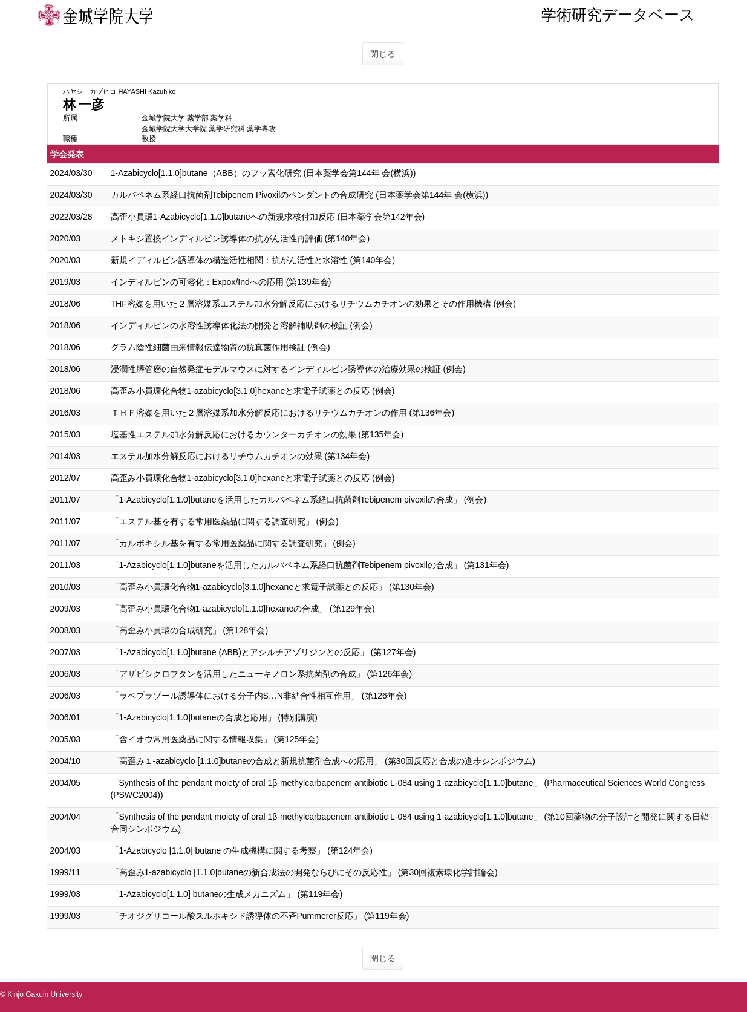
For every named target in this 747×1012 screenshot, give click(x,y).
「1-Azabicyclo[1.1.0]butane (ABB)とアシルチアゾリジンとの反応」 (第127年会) (263, 652)
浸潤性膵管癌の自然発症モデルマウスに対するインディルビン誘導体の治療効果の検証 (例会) (288, 369)
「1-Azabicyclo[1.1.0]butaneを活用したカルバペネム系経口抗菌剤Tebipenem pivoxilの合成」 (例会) (299, 499)
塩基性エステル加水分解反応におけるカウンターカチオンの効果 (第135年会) (257, 434)
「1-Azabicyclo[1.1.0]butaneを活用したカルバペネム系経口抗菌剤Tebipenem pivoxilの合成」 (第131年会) (310, 565)
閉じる (383, 54)
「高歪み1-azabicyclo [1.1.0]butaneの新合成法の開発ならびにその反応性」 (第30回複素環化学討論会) (304, 872)
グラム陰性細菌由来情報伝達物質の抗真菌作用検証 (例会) (220, 347)
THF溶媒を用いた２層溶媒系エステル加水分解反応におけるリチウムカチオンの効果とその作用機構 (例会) (313, 303)
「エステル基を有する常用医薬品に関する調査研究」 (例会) (225, 521)
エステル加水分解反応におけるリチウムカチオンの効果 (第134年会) (240, 456)
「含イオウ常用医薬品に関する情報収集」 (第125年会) (215, 739)
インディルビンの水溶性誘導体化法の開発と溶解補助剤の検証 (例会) (242, 325)
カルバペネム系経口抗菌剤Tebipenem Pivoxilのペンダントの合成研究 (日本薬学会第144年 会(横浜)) (300, 195)
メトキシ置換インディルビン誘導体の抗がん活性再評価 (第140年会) (240, 238)
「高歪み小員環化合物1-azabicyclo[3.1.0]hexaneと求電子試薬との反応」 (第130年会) (272, 587)
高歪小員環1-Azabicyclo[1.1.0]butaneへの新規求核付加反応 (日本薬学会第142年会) (268, 216)
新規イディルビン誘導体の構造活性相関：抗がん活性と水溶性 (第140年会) (253, 260)
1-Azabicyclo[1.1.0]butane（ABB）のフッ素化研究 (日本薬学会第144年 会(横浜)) (263, 173)
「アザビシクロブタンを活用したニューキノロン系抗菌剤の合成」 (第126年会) (262, 674)
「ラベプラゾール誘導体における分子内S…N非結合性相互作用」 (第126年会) (259, 695)
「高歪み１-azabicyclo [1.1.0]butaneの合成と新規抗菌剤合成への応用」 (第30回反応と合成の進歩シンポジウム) (323, 761)
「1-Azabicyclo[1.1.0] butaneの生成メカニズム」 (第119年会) (227, 894)
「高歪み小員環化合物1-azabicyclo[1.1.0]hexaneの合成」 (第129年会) (243, 608)
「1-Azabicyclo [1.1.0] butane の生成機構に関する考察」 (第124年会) (242, 850)
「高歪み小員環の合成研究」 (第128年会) (190, 630)
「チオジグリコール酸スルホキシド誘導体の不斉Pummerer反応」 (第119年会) (260, 916)
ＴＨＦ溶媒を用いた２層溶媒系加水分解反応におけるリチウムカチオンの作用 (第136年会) (283, 412)
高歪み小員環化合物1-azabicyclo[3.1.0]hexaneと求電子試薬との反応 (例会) (253, 391)
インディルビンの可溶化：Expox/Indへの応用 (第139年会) (221, 282)
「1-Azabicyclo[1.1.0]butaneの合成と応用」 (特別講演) (214, 717)
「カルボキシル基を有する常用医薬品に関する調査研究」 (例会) (233, 543)
